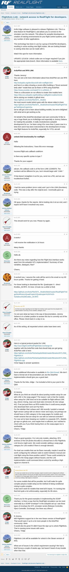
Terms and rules (45, 567)
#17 (66, 467)
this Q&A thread (53, 372)
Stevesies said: (19, 306)
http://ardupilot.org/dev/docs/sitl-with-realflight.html (33, 83)
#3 (66, 133)
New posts (3, 10)
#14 (66, 369)
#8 (66, 234)
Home (4, 7)
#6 (66, 199)
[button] (23, 7)
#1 (66, 26)
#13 (66, 340)
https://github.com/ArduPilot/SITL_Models (30, 100)
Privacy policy (54, 567)
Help (60, 567)
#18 (66, 495)
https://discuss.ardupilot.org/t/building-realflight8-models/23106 (38, 95)
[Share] (64, 26)
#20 (66, 535)
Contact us (37, 567)
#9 (66, 251)
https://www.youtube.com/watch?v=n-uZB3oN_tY (33, 90)
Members (39, 7)
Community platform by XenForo (34, 570)
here (60, 61)
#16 (66, 435)
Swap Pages (30, 7)
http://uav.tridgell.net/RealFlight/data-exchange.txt (33, 346)
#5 (66, 184)
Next (7, 22)
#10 (66, 274)
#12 (66, 323)
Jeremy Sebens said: (20, 470)
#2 (66, 67)
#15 (66, 389)
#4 (66, 165)
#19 (66, 512)
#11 (66, 303)
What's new (19, 7)
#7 (66, 217)
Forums (10, 7)
